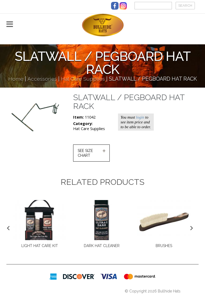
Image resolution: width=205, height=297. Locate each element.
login (140, 117)
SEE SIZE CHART (85, 153)
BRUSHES (164, 246)
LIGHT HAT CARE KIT (39, 246)
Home (15, 79)
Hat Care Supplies (83, 79)
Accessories (42, 79)
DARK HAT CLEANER (102, 246)
